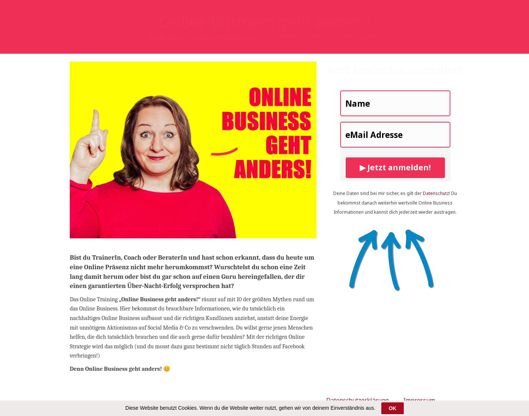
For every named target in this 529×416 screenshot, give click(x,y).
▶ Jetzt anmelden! (395, 167)
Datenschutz (436, 193)
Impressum (419, 400)
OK (392, 408)
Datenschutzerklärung (357, 400)
